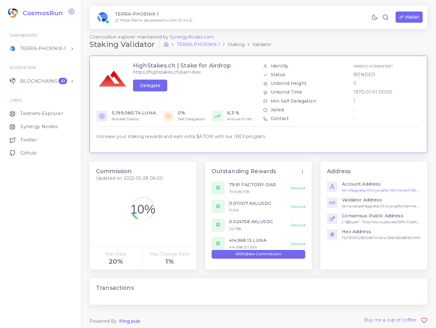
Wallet (409, 17)
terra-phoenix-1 (198, 44)
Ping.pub (129, 321)
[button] (302, 171)
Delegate (150, 85)
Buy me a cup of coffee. (396, 320)
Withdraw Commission (258, 254)
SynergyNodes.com (192, 37)
